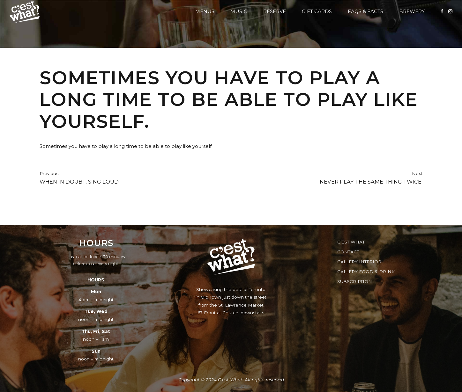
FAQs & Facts (365, 11)
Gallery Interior (359, 261)
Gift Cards (317, 11)
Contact (348, 251)
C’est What (351, 241)
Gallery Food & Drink (366, 271)
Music (238, 11)
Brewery (412, 11)
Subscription (354, 281)
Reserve (274, 11)
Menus (204, 11)
